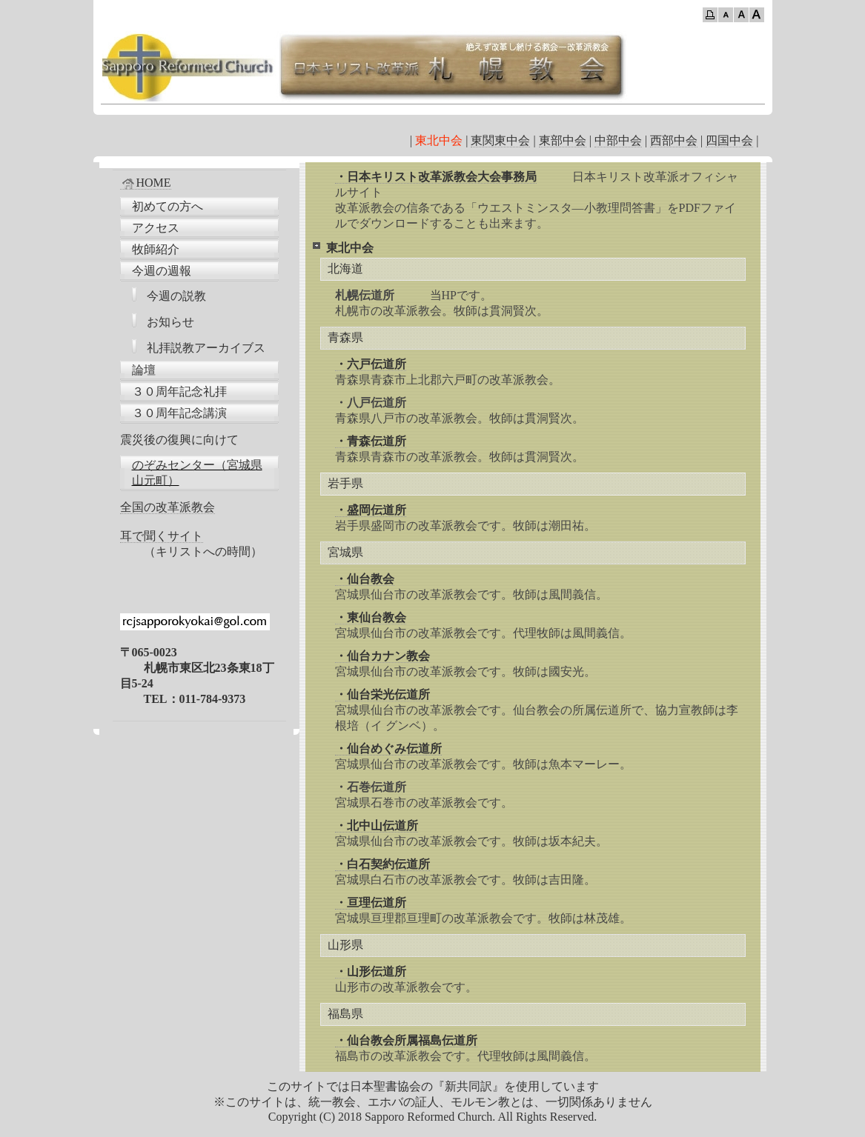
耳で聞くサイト (161, 536)
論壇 (144, 370)
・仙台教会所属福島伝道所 (406, 1040)
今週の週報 (161, 270)
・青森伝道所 (370, 441)
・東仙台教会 (370, 617)
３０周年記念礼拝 (179, 391)
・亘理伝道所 (370, 902)
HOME (145, 183)
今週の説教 (176, 296)
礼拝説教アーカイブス (206, 347)
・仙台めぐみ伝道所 (388, 748)
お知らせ (170, 322)
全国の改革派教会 (167, 507)
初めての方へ (167, 206)
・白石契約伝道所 (382, 864)
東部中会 (562, 140)
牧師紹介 (155, 249)
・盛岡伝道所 (370, 510)
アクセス (155, 227)
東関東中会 (500, 140)
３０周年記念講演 (179, 413)
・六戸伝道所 (370, 364)
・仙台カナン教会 (382, 656)
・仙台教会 (364, 579)
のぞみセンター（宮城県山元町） (197, 473)
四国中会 (729, 140)
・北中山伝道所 (376, 825)
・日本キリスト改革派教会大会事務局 (436, 176)
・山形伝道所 (370, 971)
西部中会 (673, 140)
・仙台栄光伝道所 (382, 694)
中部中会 (618, 140)
